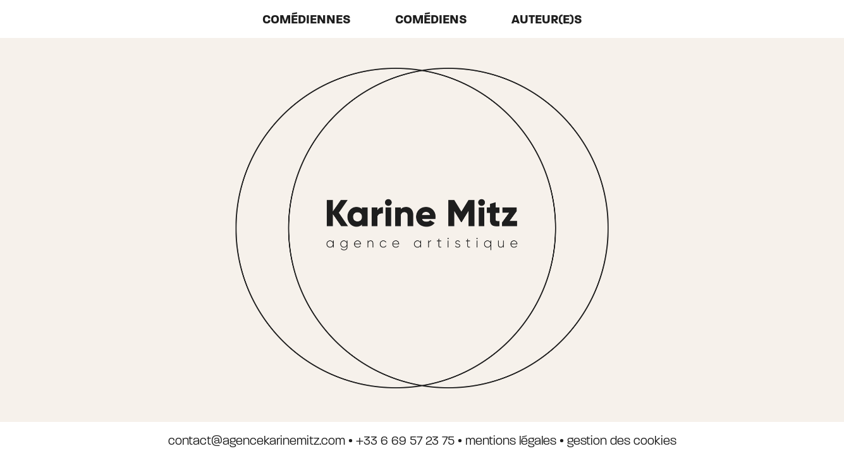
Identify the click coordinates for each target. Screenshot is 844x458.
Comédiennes (306, 19)
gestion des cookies (621, 441)
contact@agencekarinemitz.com (256, 441)
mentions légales (510, 441)
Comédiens (431, 19)
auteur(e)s (546, 19)
